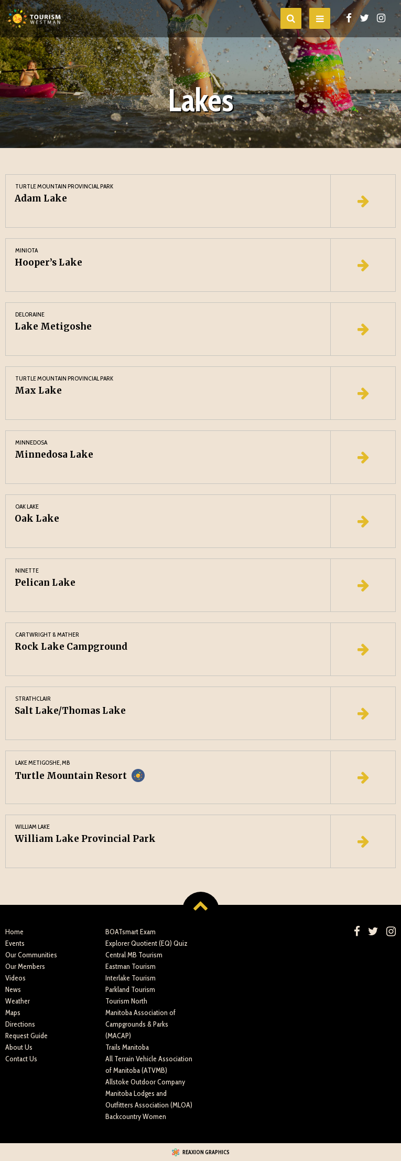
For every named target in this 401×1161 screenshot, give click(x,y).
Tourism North (126, 1001)
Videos (15, 978)
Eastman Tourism (130, 966)
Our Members (25, 966)
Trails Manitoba (127, 1047)
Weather (17, 1001)
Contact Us (21, 1058)
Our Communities (31, 954)
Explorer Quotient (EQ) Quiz (146, 943)
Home (14, 931)
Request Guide (26, 1035)
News (13, 989)
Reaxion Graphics (206, 1152)
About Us (18, 1047)
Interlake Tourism (130, 978)
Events (15, 943)
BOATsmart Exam (130, 931)
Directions (20, 1024)
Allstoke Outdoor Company (145, 1081)
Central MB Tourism (133, 954)
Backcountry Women (135, 1116)
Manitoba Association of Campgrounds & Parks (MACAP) (140, 1024)
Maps (12, 1012)
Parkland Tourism (130, 989)
